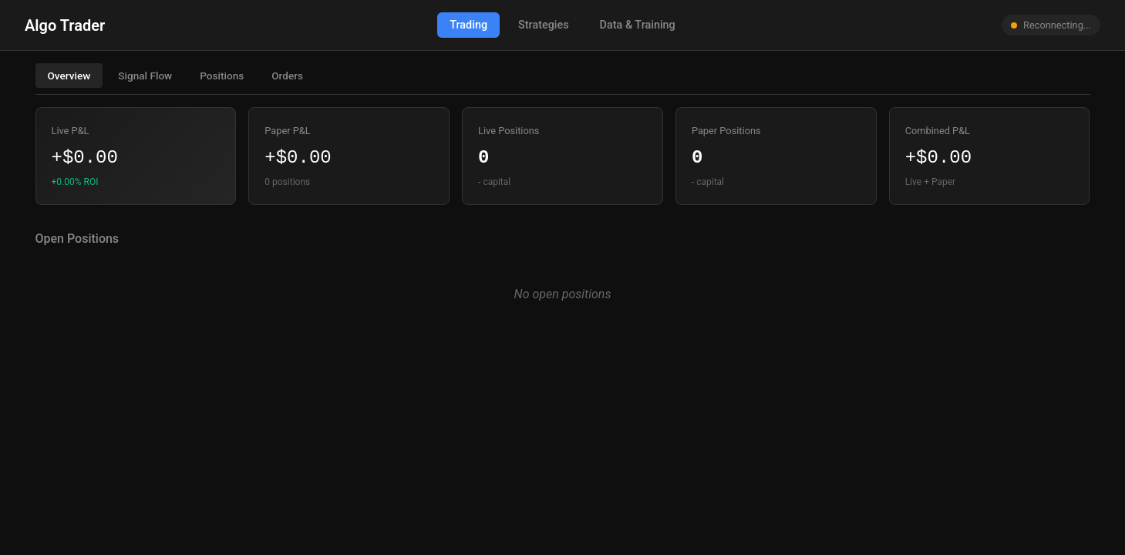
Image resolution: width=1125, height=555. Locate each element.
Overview (69, 75)
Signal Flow (145, 75)
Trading (468, 25)
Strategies (543, 25)
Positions (222, 75)
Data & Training (637, 25)
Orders (287, 75)
